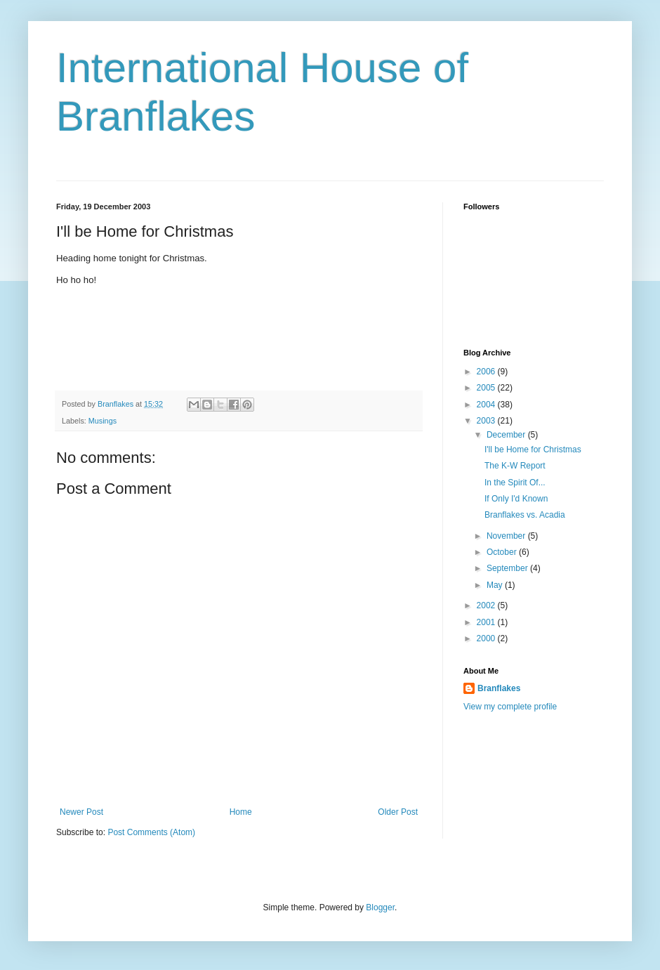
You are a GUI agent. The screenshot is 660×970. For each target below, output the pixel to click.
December (507, 435)
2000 (487, 638)
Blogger (380, 907)
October (503, 552)
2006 (487, 371)
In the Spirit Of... (515, 482)
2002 (487, 605)
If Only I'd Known (516, 499)
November (507, 536)
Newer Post (81, 812)
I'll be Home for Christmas (532, 449)
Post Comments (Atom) (151, 832)
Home (241, 812)
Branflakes (498, 688)
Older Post (398, 812)
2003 (487, 421)
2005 (487, 388)
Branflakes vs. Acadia (524, 515)
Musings (102, 421)
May (496, 585)
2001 (487, 622)
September (508, 568)
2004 (487, 404)
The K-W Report (515, 466)
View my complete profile (510, 707)
